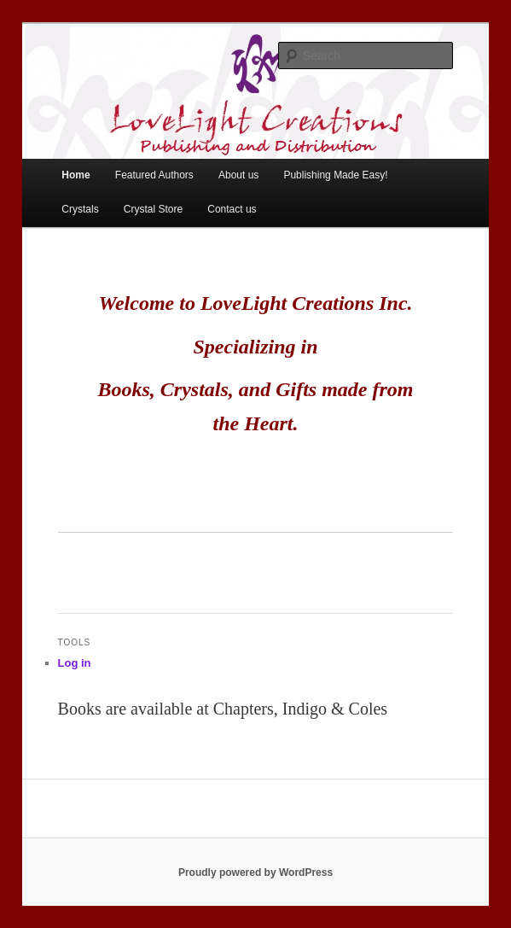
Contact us (231, 209)
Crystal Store (153, 209)
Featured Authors (154, 175)
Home (75, 175)
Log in (74, 663)
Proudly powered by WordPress (255, 872)
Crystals (79, 209)
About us (238, 175)
